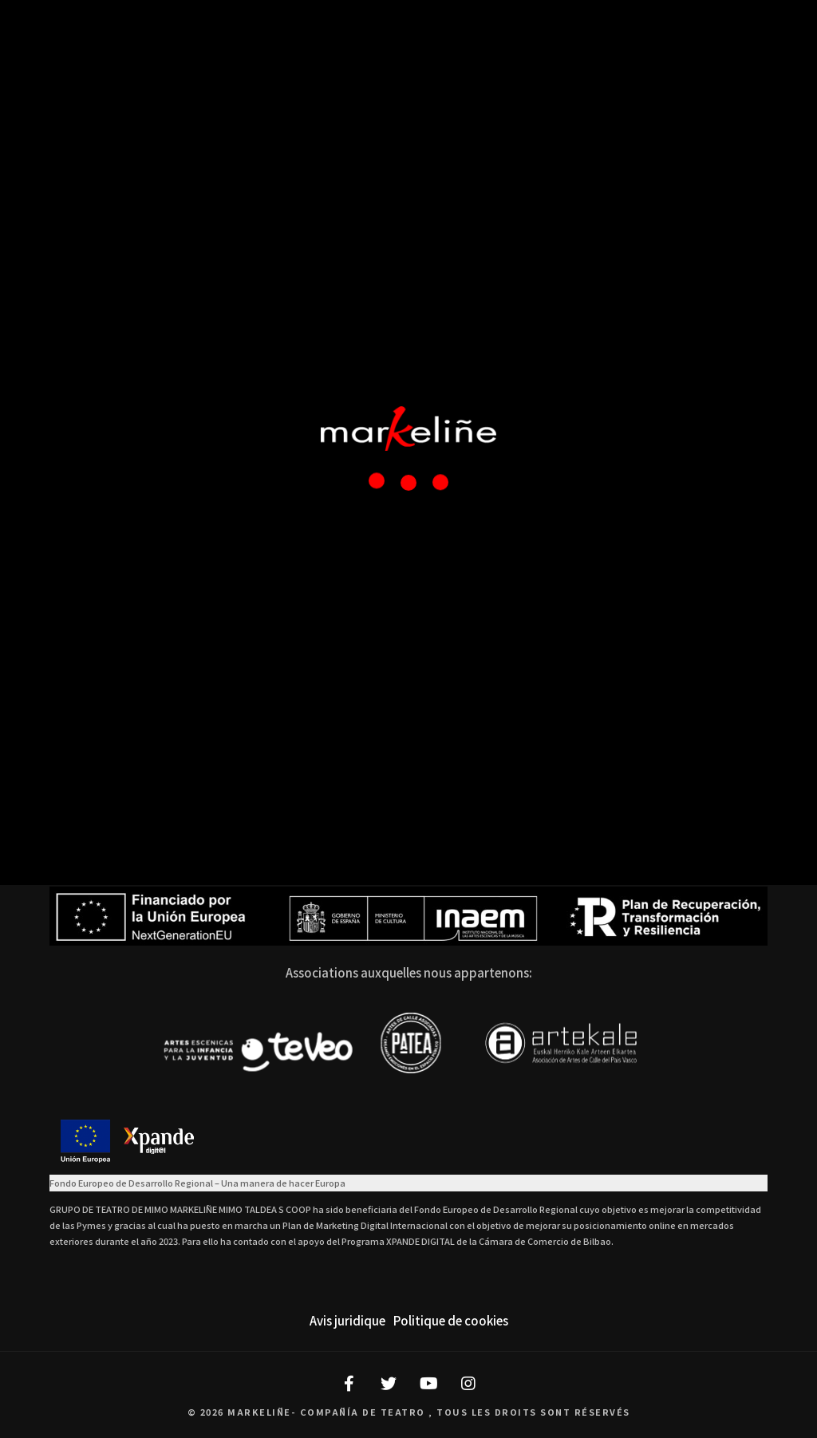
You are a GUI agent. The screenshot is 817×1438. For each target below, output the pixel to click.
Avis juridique (347, 1320)
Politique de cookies (450, 1320)
